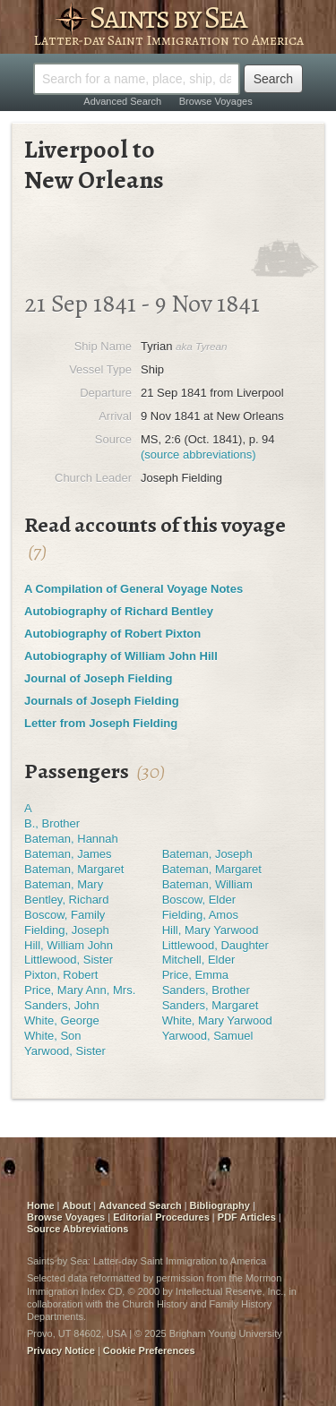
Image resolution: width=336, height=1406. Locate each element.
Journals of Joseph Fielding (101, 700)
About (77, 1205)
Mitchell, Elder (199, 959)
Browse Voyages (216, 101)
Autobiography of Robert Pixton (112, 633)
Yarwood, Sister (65, 1051)
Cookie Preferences (149, 1350)
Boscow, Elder (199, 899)
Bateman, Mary (63, 884)
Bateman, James (68, 854)
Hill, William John (68, 945)
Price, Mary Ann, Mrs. (79, 990)
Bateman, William (207, 884)
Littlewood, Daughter (215, 945)
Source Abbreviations (77, 1228)
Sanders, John (61, 1005)
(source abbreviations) (198, 454)
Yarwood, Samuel (208, 1035)
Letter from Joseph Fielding (100, 723)
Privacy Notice (61, 1350)
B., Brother (52, 823)
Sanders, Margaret (210, 1005)
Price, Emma (195, 975)
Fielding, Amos (200, 915)
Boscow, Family (64, 915)
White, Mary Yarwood (217, 1020)
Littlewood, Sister (68, 959)
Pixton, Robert (61, 975)
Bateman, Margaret (74, 869)
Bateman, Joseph (207, 854)
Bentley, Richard (66, 899)
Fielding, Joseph (66, 930)
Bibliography (220, 1205)
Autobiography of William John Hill (121, 656)
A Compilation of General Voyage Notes (133, 589)
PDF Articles (247, 1217)
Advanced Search (122, 101)
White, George (61, 1020)
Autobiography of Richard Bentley (118, 611)
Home (41, 1205)
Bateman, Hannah (71, 838)
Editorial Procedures (161, 1217)
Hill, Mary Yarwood (210, 930)
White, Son (53, 1035)
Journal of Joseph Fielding (98, 678)
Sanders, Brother (206, 990)
